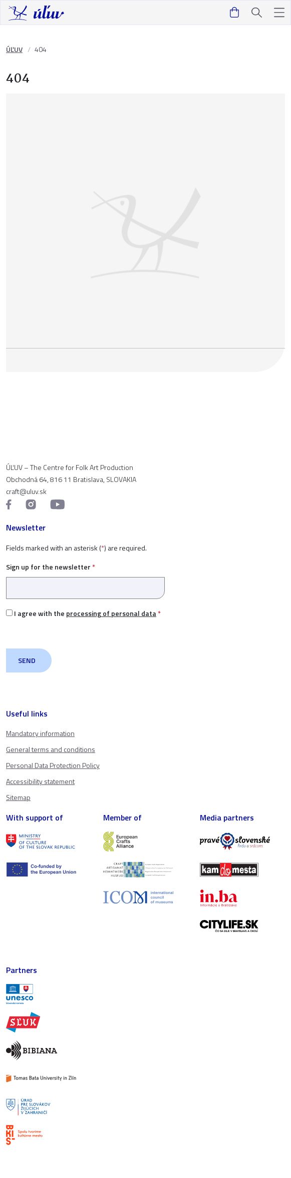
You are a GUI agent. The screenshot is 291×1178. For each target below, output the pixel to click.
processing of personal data (111, 613)
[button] (279, 13)
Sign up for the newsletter (85, 577)
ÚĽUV (14, 49)
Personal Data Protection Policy (53, 765)
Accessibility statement (40, 781)
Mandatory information (40, 733)
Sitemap (18, 797)
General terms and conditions (50, 749)
